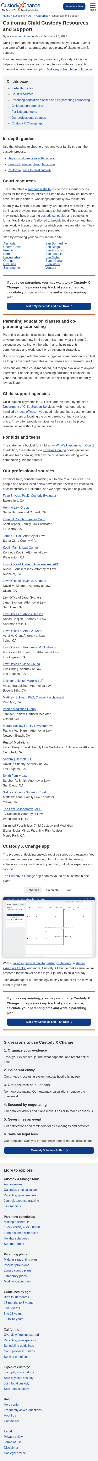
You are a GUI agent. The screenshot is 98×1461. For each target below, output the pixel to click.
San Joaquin (54, 253)
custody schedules (53, 215)
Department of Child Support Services (29, 406)
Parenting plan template (20, 1195)
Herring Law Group (16, 507)
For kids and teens (24, 111)
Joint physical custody (19, 1372)
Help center (12, 1404)
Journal (9, 1200)
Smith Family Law (15, 775)
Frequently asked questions (23, 1410)
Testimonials (12, 1206)
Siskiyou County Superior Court (24, 792)
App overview (13, 1184)
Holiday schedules (16, 1238)
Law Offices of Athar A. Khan (22, 630)
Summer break (14, 1243)
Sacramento (11, 267)
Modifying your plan (17, 1281)
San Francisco (55, 250)
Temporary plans (15, 1276)
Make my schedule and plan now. (70, 69)
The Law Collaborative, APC (22, 809)
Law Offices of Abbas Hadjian (23, 614)
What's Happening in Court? (75, 445)
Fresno (8, 250)
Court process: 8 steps (19, 1351)
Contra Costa (12, 247)
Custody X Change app (27, 123)
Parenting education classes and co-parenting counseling (51, 100)
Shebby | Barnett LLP (17, 759)
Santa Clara (54, 260)
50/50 (8, 1227)
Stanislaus (53, 264)
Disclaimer (11, 1447)
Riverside (9, 264)
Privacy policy (13, 1436)
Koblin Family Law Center (20, 547)
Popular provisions (16, 1265)
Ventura (51, 267)
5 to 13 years (13, 1313)
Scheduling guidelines (19, 1345)
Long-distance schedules (21, 1233)
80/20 (36, 1227)
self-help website (39, 189)
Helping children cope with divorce (31, 158)
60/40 (17, 1227)
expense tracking (27, 1200)
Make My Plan (74, 6)
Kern (6, 253)
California (42, 15)
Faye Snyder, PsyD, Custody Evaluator (29, 495)
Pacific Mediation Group (19, 709)
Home (6, 15)
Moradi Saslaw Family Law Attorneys (28, 725)
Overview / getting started (21, 1334)
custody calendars (58, 963)
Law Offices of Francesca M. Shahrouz (29, 647)
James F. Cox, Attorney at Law (24, 536)
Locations (19, 15)
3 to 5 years (12, 1308)
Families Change (54, 450)
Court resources (23, 94)
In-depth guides (22, 88)
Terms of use (13, 1442)
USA (30, 15)
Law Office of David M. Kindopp (24, 580)
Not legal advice (15, 1453)
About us (10, 1415)
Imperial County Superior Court (24, 519)
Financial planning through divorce (31, 164)
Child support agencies (27, 105)
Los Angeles (11, 257)
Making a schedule (17, 1222)
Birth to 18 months (16, 1297)
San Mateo (53, 257)
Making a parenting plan (20, 1259)
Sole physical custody (19, 1377)
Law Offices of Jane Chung (21, 664)
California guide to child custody (29, 170)
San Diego (53, 247)
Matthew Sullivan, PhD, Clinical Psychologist (33, 697)
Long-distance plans (17, 1270)
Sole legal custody (16, 1388)
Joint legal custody (16, 1383)
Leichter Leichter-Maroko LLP (23, 680)
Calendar (10, 1189)
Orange (8, 260)
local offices (27, 411)
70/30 (26, 1227)
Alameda (9, 243)
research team (21, 36)
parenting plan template (29, 963)
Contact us (11, 1421)
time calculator (28, 1189)
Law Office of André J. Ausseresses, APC (31, 564)
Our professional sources (29, 117)
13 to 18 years (13, 1319)
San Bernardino (56, 243)
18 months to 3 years (18, 1302)
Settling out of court (17, 1356)
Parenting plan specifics (20, 1340)
